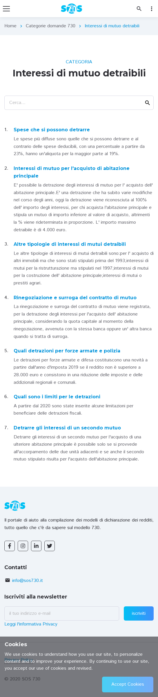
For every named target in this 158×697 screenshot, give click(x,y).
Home (10, 26)
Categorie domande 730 (50, 26)
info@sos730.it (27, 580)
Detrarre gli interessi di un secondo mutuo (67, 428)
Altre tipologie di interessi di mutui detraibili (70, 244)
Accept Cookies (127, 684)
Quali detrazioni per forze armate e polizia (67, 351)
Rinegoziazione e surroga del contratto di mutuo (75, 297)
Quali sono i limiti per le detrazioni (57, 396)
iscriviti (139, 613)
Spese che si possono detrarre (52, 129)
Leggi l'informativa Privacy (30, 624)
